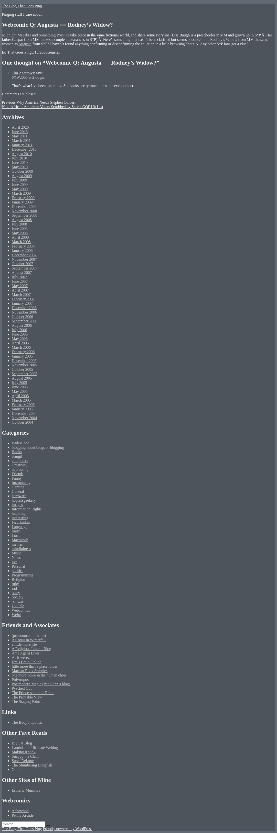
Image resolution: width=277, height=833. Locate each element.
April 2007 (20, 290)
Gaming (18, 487)
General (53, 52)
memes (17, 544)
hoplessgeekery (24, 500)
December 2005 (24, 361)
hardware (19, 496)
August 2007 (22, 272)
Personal (18, 566)
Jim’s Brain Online (26, 662)
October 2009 (22, 171)
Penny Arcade (22, 815)
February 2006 (23, 352)
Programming (22, 575)
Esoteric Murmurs (26, 790)
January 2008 (22, 250)
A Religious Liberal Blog (31, 649)
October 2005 (22, 369)
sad (14, 588)
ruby (15, 584)
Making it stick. (24, 752)
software (18, 601)
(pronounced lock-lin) (29, 635)
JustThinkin (21, 522)
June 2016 (20, 132)
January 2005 (22, 409)
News (16, 557)
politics (17, 571)
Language (19, 527)
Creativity (19, 465)
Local (16, 535)
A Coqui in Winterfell (29, 640)
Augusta (25, 44)
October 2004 (22, 422)
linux (16, 531)
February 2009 (23, 198)
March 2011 (21, 140)
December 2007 (24, 255)
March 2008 (21, 242)
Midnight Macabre (16, 35)
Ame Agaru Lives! (26, 653)
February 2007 (23, 299)
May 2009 (20, 189)
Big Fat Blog (22, 743)
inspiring (19, 513)
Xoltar (17, 769)
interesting (20, 518)
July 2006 (19, 330)
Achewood (20, 811)
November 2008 (24, 211)
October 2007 (22, 264)
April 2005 (20, 396)
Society (17, 597)
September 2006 (24, 321)
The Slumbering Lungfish (32, 765)
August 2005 (22, 378)
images (17, 505)
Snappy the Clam (25, 756)
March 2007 (21, 295)
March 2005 (21, 400)
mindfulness (21, 549)
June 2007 (20, 281)
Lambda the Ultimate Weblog (35, 747)
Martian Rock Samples (30, 671)
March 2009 (21, 193)
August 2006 (22, 325)
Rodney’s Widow (223, 39)
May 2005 (20, 391)
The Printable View (27, 697)
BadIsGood (21, 443)
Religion (18, 579)
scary (16, 593)
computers (20, 461)
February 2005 (23, 405)
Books (17, 452)
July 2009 (19, 180)
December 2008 (24, 206)
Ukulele (18, 606)
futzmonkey (21, 483)
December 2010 (24, 149)
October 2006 (22, 317)
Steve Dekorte (23, 761)
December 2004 (24, 413)
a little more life (24, 644)
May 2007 (20, 286)
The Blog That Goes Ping (22, 6)
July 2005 (19, 383)
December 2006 (24, 308)
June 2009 (20, 184)
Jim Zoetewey (23, 73)
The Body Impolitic (27, 722)
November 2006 (24, 312)
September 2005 (24, 374)
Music (16, 553)
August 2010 (22, 154)
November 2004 (24, 418)
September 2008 (24, 215)
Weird (16, 615)
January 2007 (22, 303)
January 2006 (22, 356)
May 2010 (20, 167)
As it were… (22, 657)
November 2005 (24, 365)
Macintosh (20, 540)
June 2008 (20, 228)
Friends (17, 474)
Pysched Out (22, 688)
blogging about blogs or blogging (38, 447)
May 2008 (20, 233)
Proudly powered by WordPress (67, 829)
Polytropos (20, 679)
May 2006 (20, 339)
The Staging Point (26, 701)
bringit (17, 456)
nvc (14, 562)
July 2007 (19, 277)
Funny (17, 478)
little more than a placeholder (34, 666)
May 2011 (20, 136)
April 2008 (20, 237)
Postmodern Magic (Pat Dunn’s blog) (41, 684)
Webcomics (21, 610)
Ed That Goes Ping (17, 52)
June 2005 (20, 387)
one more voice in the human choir (39, 675)
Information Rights (27, 509)
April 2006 (20, 343)
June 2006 (20, 334)
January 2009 (22, 202)
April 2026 (20, 127)
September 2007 (24, 268)
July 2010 (19, 158)
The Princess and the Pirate (33, 693)
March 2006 (21, 347)
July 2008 (19, 224)
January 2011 (22, 145)
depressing (20, 469)
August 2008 (22, 220)
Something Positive (54, 35)
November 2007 (24, 259)
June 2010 (20, 162)
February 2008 (23, 246)
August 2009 (22, 176)
